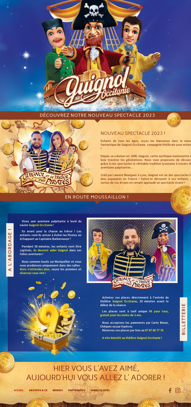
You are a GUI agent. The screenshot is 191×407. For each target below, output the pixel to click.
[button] (107, 250)
